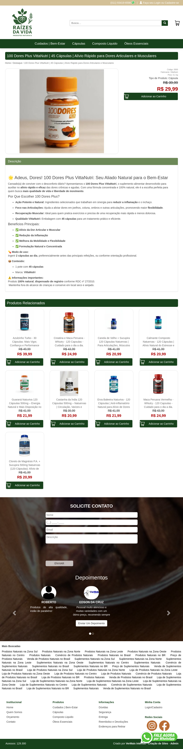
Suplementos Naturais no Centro (109, 662)
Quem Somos (14, 712)
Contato (10, 721)
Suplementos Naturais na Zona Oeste (61, 662)
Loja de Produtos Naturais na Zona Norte (101, 669)
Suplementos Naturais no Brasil (51, 666)
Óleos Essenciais (136, 43)
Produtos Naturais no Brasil (115, 655)
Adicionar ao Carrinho (153, 96)
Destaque (17, 63)
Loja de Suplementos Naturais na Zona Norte (57, 681)
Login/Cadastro (153, 707)
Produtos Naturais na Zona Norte (61, 651)
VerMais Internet (136, 743)
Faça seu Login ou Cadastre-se (159, 2)
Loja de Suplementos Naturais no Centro (44, 684)
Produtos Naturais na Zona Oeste (147, 651)
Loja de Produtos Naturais (116, 673)
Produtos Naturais (40, 655)
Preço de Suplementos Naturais (131, 666)
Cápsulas (78, 43)
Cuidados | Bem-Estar (50, 43)
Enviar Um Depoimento (91, 623)
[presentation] (74, 552)
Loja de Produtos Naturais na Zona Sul (50, 669)
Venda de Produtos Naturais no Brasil (49, 658)
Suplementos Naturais (148, 662)
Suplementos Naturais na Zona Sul (94, 658)
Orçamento (12, 716)
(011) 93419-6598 (122, 2)
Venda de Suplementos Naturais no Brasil (127, 688)
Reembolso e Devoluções (113, 721)
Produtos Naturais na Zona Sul (20, 651)
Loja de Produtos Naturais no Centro (75, 673)
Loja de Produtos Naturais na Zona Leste (153, 669)
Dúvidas (103, 707)
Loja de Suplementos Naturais (89, 684)
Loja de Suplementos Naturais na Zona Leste (113, 681)
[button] (13, 611)
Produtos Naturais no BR (151, 655)
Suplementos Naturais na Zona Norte (140, 658)
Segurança (105, 712)
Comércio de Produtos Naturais (74, 655)
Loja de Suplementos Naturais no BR (48, 688)
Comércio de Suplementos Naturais (132, 684)
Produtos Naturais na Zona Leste (104, 651)
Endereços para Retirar (112, 726)
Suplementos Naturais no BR (91, 666)
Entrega (103, 716)
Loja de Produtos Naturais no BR (61, 677)
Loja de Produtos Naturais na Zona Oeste (26, 673)
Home (8, 63)
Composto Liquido (104, 43)
